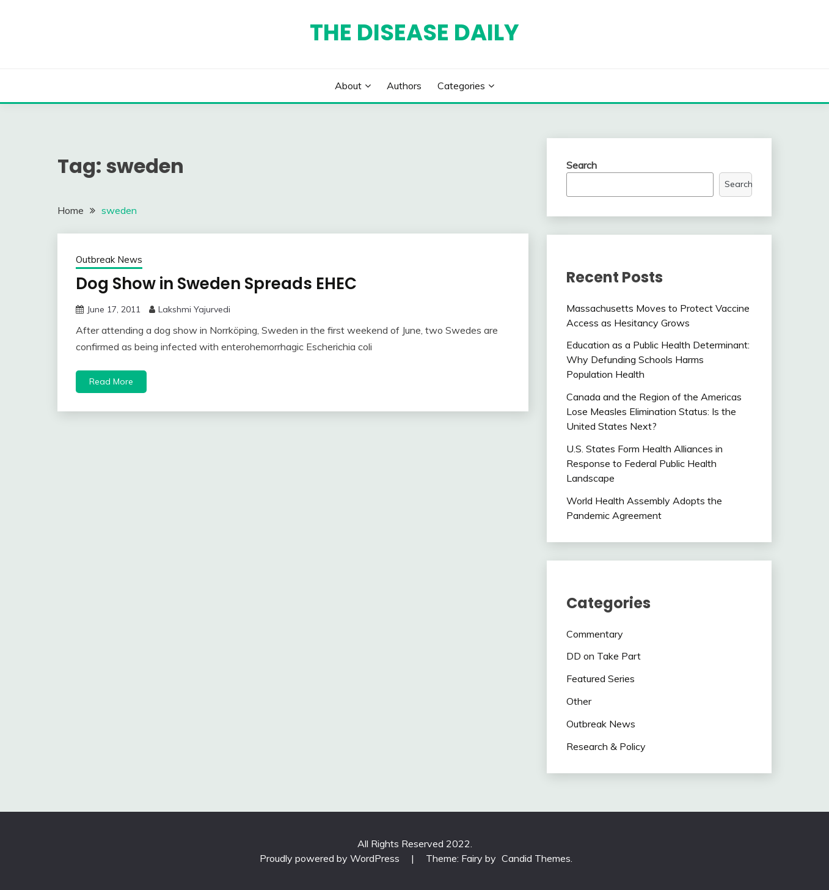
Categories (461, 85)
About (348, 85)
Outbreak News (109, 259)
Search (581, 165)
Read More (111, 381)
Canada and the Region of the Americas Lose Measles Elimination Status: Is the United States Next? (654, 411)
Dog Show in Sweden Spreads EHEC (216, 284)
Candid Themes (536, 858)
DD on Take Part (603, 656)
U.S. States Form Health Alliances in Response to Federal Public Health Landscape (644, 463)
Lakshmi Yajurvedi (194, 309)
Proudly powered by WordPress (331, 858)
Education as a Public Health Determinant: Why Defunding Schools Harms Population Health (658, 359)
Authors (404, 85)
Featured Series (600, 678)
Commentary (594, 634)
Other (578, 701)
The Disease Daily (414, 32)
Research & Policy (606, 746)
